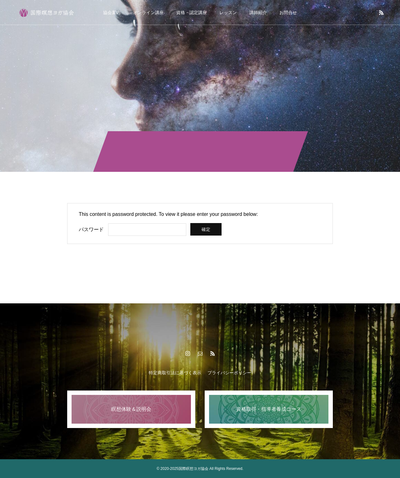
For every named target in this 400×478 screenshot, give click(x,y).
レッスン (228, 12)
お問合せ (288, 12)
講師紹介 (258, 12)
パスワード (91, 229)
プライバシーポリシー (229, 372)
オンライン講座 (148, 12)
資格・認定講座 (191, 12)
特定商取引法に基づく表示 (175, 372)
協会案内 (112, 12)
